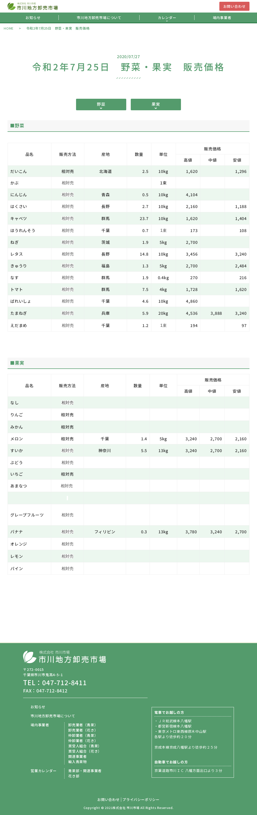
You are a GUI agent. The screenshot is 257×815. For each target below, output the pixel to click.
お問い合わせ (234, 6)
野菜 (101, 104)
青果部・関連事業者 (85, 770)
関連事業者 (77, 756)
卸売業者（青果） (83, 724)
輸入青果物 (77, 761)
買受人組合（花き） (85, 751)
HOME (9, 28)
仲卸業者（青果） (83, 735)
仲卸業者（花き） (83, 740)
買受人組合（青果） (85, 745)
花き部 (73, 775)
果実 (156, 104)
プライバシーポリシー (141, 799)
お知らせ (33, 17)
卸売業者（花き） (83, 730)
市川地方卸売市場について (99, 17)
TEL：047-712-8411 (55, 682)
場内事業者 (222, 17)
